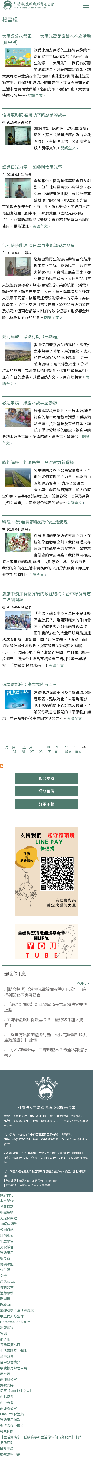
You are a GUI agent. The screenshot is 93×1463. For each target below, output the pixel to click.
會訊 (3, 1333)
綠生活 (5, 1269)
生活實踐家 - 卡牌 (13, 1350)
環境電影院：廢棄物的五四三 (29, 684)
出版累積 (7, 1327)
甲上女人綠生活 (12, 1315)
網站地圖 (24, 1181)
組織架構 (7, 1212)
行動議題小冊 (10, 1344)
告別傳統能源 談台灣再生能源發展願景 (38, 245)
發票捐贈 (7, 1431)
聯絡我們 (37, 1181)
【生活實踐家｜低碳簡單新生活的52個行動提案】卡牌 (41, 1436)
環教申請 (7, 1448)
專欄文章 (7, 1287)
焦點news (7, 1281)
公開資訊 (7, 1229)
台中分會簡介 (10, 1361)
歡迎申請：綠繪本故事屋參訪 (29, 403)
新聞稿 (5, 1298)
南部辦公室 (8, 1379)
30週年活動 (8, 1223)
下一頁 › (54, 751)
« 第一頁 (9, 746)
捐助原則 (7, 1442)
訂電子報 (46, 804)
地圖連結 (76, 1116)
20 (48, 746)
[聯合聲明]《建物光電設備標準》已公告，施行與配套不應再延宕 (45, 992)
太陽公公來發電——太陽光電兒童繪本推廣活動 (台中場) (46, 39)
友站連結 (10, 1181)
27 (32, 751)
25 (14, 751)
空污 (3, 1275)
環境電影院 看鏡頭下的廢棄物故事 (34, 114)
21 (57, 746)
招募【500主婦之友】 (16, 1390)
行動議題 (7, 1252)
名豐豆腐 (24, 1185)
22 (66, 746)
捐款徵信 (7, 1246)
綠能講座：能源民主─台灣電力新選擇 (38, 462)
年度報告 (7, 1240)
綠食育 (5, 1258)
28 (41, 751)
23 (75, 746)
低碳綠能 (7, 1264)
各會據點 (7, 1206)
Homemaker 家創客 (15, 1321)
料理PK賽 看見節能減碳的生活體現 (35, 522)
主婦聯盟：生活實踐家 (17, 1310)
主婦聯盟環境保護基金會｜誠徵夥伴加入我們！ (43, 1022)
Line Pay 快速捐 (12, 1413)
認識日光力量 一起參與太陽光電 (32, 167)
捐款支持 (46, 778)
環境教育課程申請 (13, 1367)
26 (23, 751)
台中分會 (7, 1356)
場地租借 (46, 791)
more (81, 983)
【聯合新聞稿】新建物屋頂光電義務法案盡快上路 (45, 1007)
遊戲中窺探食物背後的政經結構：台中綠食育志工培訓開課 (46, 596)
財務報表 (7, 1235)
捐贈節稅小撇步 (12, 1425)
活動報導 (7, 1292)
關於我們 (7, 1194)
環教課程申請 (10, 1454)
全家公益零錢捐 (40, 1185)
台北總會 (7, 1396)
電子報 (5, 1339)
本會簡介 (7, 1200)
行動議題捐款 (10, 1419)
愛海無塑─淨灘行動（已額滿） (31, 336)
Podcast (6, 1304)
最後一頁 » (73, 751)
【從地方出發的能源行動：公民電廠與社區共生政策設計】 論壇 (45, 1037)
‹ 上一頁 (27, 746)
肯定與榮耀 (8, 1218)
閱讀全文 (35, 95)
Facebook (51, 1181)
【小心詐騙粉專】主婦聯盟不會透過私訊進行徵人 (45, 1052)
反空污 (5, 1373)
